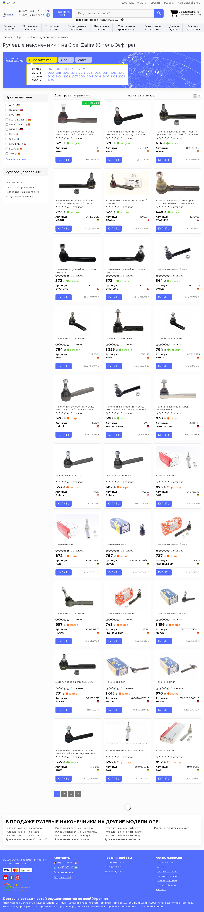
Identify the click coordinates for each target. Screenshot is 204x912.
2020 (51, 69)
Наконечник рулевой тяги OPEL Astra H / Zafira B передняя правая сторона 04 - (76, 752)
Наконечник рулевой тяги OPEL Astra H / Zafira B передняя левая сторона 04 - (125, 133)
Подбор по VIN (62, 13)
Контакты (184, 2)
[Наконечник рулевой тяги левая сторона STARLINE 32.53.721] (127, 252)
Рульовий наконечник (119, 338)
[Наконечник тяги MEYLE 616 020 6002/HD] (127, 526)
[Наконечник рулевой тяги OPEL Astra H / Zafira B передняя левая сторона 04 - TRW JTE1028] (127, 115)
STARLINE (16, 143)
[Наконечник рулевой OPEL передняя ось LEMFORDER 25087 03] (177, 390)
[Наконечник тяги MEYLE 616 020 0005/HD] (177, 666)
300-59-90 (32, 11)
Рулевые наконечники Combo (24, 836)
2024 (82, 69)
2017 (106, 72)
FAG (13, 114)
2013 (74, 72)
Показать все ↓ (16, 159)
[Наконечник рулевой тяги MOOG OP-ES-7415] (77, 597)
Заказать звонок (64, 872)
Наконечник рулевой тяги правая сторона (76, 271)
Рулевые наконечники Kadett (73, 840)
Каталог (161, 889)
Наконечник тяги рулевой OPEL (125, 751)
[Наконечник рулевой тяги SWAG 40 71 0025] (177, 252)
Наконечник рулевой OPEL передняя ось (172, 408)
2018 (114, 72)
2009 (121, 76)
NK (12, 134)
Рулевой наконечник (68, 476)
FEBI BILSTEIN (20, 119)
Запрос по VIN (62, 877)
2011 (58, 72)
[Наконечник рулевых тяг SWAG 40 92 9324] (77, 321)
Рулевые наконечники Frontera (74, 829)
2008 (114, 76)
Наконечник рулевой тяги (171, 269)
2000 (51, 76)
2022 (67, 69)
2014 (82, 72)
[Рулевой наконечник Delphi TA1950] (127, 459)
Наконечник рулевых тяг (71, 338)
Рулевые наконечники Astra (22, 832)
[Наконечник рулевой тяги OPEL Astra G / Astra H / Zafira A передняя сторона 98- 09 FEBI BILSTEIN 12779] (127, 390)
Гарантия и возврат (161, 2)
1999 (51, 80)
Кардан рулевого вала (19, 196)
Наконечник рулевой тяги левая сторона (125, 271)
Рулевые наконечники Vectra (122, 840)
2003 (74, 76)
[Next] (78, 795)
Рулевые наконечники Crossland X (26, 840)
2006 (98, 76)
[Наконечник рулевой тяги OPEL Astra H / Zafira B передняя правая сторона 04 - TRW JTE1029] (77, 734)
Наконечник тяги (166, 476)
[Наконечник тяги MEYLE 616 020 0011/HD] (127, 664)
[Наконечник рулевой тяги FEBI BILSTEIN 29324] (127, 597)
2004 (82, 76)
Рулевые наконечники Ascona (24, 829)
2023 (74, 69)
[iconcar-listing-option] (199, 96)
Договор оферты (166, 880)
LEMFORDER (19, 124)
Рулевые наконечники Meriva (122, 829)
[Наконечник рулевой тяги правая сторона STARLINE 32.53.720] (77, 252)
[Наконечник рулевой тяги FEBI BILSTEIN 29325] (177, 528)
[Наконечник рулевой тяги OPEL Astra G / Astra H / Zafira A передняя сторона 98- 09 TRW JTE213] (77, 115)
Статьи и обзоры (166, 884)
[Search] (159, 13)
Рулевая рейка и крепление (23, 191)
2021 (58, 69)
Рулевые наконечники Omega (123, 836)
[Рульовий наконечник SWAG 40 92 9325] (177, 321)
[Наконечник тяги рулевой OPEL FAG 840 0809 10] (127, 733)
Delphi (14, 109)
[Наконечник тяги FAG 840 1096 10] (77, 527)
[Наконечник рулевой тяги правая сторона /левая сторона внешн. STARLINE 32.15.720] (177, 182)
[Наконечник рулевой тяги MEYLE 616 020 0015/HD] (177, 595)
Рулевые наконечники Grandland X (76, 832)
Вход (195, 2)
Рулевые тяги (14, 182)
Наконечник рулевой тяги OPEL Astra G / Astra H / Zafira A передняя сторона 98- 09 (76, 133)
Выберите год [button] (41, 60)
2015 (90, 72)
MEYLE (14, 129)
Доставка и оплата (134, 2)
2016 (98, 72)
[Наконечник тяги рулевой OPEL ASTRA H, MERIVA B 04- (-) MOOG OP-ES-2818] (77, 183)
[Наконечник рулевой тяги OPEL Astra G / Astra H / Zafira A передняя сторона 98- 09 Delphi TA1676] (77, 390)
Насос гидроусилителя (20, 187)
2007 (106, 76)
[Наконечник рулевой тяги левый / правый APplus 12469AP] (127, 182)
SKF (12, 139)
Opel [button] (66, 60)
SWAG (16, 148)
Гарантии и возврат (167, 876)
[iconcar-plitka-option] (195, 96)
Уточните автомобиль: (14, 60)
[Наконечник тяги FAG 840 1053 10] (177, 457)
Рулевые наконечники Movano (123, 832)
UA (6, 2)
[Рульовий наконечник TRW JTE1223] (127, 321)
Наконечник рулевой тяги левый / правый (126, 202)
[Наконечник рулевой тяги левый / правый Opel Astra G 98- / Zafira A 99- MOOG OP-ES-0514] (177, 114)
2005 (90, 76)
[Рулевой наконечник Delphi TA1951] (77, 459)
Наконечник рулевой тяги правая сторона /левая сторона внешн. (176, 202)
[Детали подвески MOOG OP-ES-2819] (77, 665)
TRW (15, 153)
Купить (63, 159)
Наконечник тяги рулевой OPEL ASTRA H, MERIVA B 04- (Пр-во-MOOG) (75, 202)
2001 (59, 76)
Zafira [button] (83, 60)
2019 (121, 72)
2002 (67, 76)
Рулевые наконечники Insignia (73, 836)
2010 (51, 72)
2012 (66, 72)
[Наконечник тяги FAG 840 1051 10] (177, 734)
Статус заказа (164, 862)
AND (13, 105)
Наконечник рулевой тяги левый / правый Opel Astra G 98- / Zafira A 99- (177, 133)
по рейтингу (82, 95)
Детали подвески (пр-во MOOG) (75, 682)
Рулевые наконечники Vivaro (171, 829)
